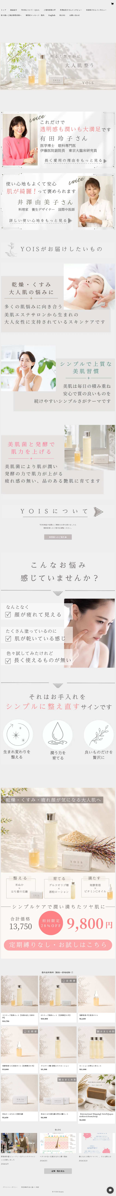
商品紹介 (13, 10)
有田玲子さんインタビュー (96, 10)
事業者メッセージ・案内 (35, 15)
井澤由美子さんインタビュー (71, 10)
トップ (3, 10)
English (51, 15)
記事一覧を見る (58, 1171)
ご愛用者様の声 (50, 10)
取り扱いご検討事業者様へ (11, 15)
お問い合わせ (74, 15)
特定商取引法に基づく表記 (30, 1187)
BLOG (62, 15)
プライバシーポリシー (10, 1187)
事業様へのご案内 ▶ (58, 537)
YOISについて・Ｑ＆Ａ (30, 10)
